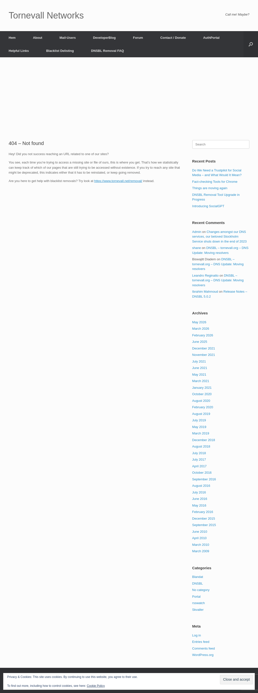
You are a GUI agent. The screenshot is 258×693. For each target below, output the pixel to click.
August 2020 (201, 401)
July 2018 (199, 453)
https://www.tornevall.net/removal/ (118, 181)
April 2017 (199, 466)
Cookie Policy (96, 686)
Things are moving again (209, 188)
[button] (250, 44)
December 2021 (203, 348)
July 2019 (199, 420)
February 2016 (202, 512)
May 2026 (199, 322)
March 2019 (200, 433)
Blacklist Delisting (60, 51)
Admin (196, 232)
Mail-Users (68, 38)
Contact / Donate (173, 38)
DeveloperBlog (104, 38)
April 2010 (199, 538)
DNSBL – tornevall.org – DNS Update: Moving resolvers (218, 264)
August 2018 (201, 446)
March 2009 (200, 551)
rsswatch (198, 603)
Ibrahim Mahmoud (205, 291)
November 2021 (203, 355)
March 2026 (200, 328)
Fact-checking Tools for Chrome (214, 181)
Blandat (197, 577)
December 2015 (203, 518)
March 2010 (200, 545)
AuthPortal (211, 38)
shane (196, 248)
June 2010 (199, 531)
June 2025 (199, 342)
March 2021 (200, 381)
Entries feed (200, 642)
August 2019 (201, 414)
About (37, 38)
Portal (196, 596)
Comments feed (203, 648)
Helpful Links (19, 51)
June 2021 (199, 368)
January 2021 (202, 387)
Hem (12, 38)
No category (201, 590)
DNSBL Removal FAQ (107, 51)
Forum (138, 38)
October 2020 (202, 394)
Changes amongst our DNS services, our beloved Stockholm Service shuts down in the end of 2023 (219, 236)
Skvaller (198, 609)
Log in (196, 635)
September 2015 (204, 525)
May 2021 (199, 374)
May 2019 (199, 427)
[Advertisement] (129, 103)
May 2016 (199, 505)
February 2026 (202, 335)
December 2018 (203, 440)
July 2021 (199, 361)
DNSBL (197, 583)
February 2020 (202, 407)
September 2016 (204, 479)
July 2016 (199, 492)
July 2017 (199, 459)
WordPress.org (203, 655)
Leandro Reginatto (205, 275)
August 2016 (201, 486)
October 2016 (202, 472)
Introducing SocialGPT (208, 206)
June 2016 (199, 499)
